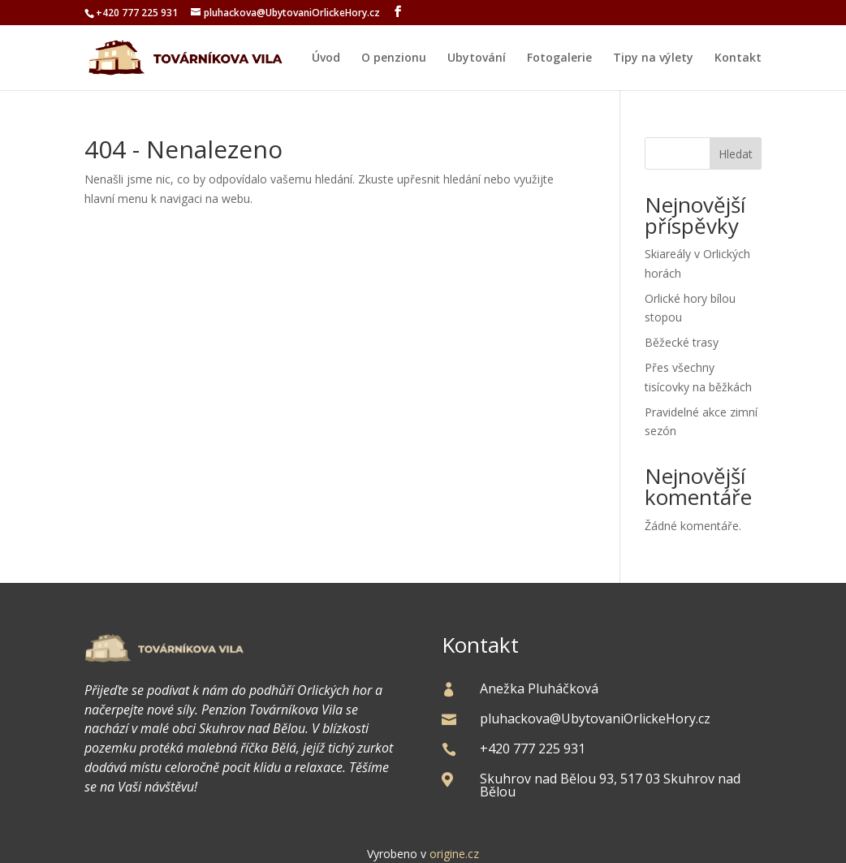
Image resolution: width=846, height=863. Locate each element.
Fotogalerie (559, 58)
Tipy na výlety (653, 58)
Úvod (326, 58)
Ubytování (476, 58)
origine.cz (454, 853)
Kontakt (738, 58)
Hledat (736, 154)
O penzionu (393, 58)
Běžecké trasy (682, 342)
